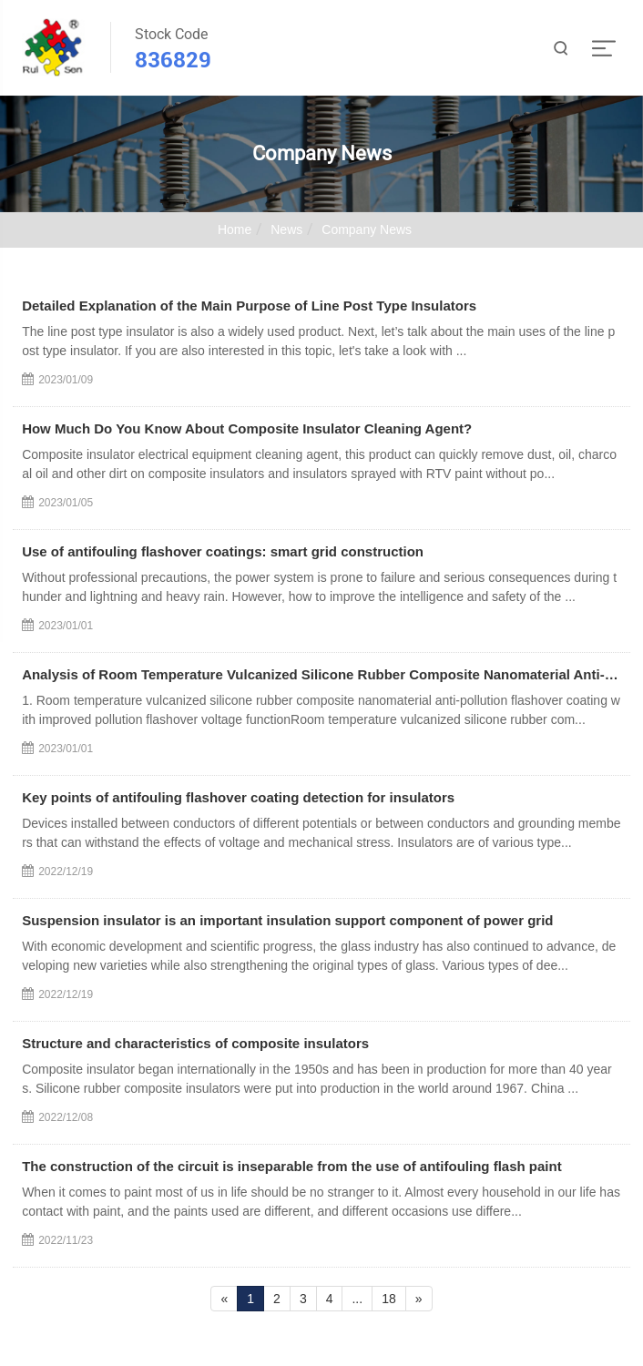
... (357, 1298)
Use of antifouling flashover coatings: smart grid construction (223, 551)
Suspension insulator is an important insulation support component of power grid (287, 920)
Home (234, 229)
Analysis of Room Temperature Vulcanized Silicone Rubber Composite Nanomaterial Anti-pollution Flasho (321, 674)
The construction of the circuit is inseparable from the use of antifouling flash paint (292, 1166)
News (286, 229)
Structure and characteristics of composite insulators (195, 1043)
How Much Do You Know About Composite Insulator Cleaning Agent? (247, 428)
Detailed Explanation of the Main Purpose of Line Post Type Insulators (249, 305)
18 (389, 1298)
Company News (367, 229)
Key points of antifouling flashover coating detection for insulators (238, 797)
